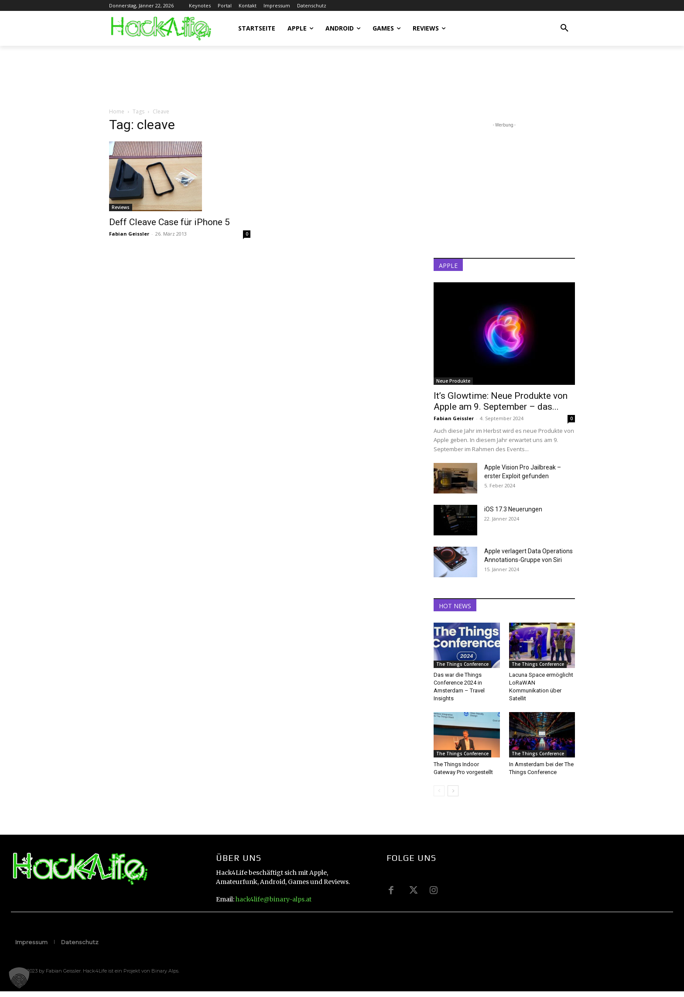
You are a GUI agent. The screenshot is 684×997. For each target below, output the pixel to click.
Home (116, 111)
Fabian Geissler (129, 233)
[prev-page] (439, 790)
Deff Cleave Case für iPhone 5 (169, 222)
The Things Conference (462, 664)
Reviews (121, 207)
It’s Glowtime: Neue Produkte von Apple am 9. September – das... (501, 401)
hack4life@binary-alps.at (273, 899)
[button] (564, 28)
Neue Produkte (453, 381)
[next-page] (453, 790)
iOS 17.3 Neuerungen (513, 509)
